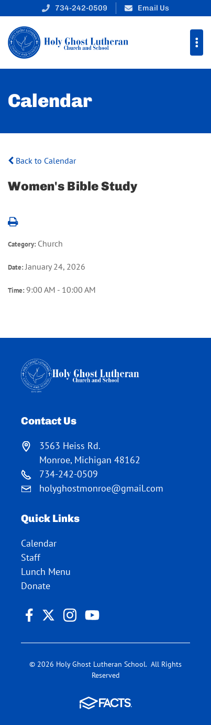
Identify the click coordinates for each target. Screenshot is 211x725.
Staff (30, 557)
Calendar (39, 543)
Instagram (69, 615)
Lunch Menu (46, 572)
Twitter (48, 615)
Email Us (153, 8)
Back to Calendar (42, 160)
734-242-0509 (81, 8)
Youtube (92, 615)
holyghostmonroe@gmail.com (101, 488)
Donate (35, 586)
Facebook (29, 615)
